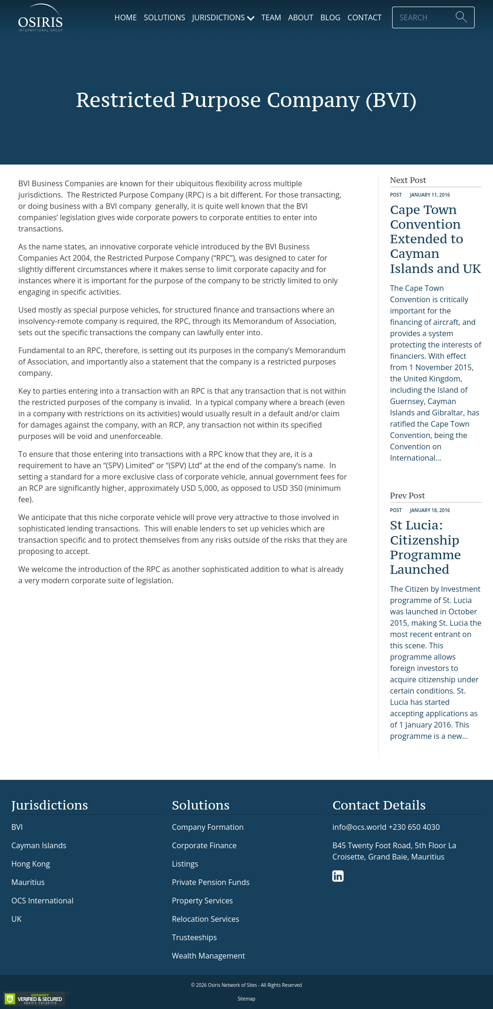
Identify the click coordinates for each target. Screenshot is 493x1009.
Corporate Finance (204, 845)
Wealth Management (208, 956)
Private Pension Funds (211, 882)
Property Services (202, 900)
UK (16, 919)
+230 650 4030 (414, 826)
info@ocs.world (359, 827)
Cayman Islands (38, 845)
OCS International (42, 900)
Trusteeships (194, 937)
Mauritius (28, 882)
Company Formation (208, 827)
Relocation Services (205, 919)
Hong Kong (30, 864)
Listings (185, 864)
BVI (17, 827)
